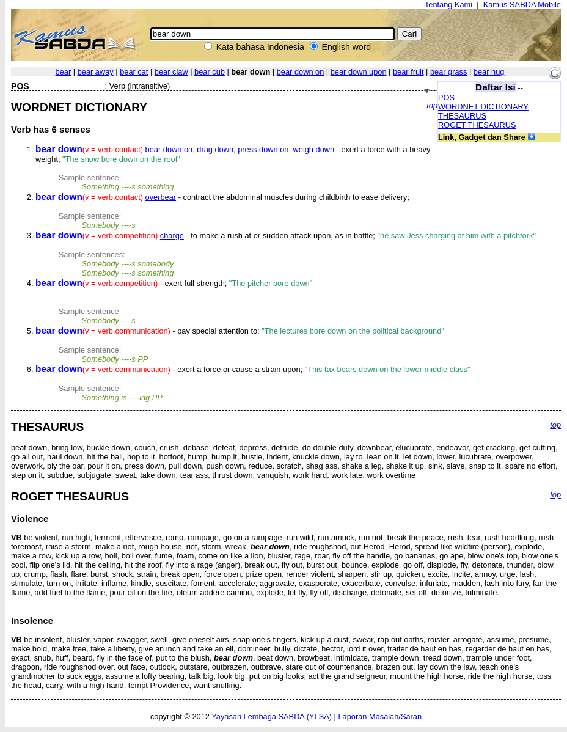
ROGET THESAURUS (477, 125)
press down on (263, 149)
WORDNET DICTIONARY (483, 106)
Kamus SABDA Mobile (522, 4)
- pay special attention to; (239, 330)
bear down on (300, 71)
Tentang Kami (448, 4)
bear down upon (359, 71)
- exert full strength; (173, 283)
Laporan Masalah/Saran (380, 716)
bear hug (489, 71)
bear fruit (408, 71)
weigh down (314, 149)
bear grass (448, 71)
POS (446, 97)
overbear (161, 197)
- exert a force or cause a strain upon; (252, 369)
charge (172, 235)
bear (63, 71)
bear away (96, 71)
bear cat (134, 71)
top (431, 105)
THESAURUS (462, 115)
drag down (215, 149)
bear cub (209, 71)
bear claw (171, 71)
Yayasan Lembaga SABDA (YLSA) (271, 716)
